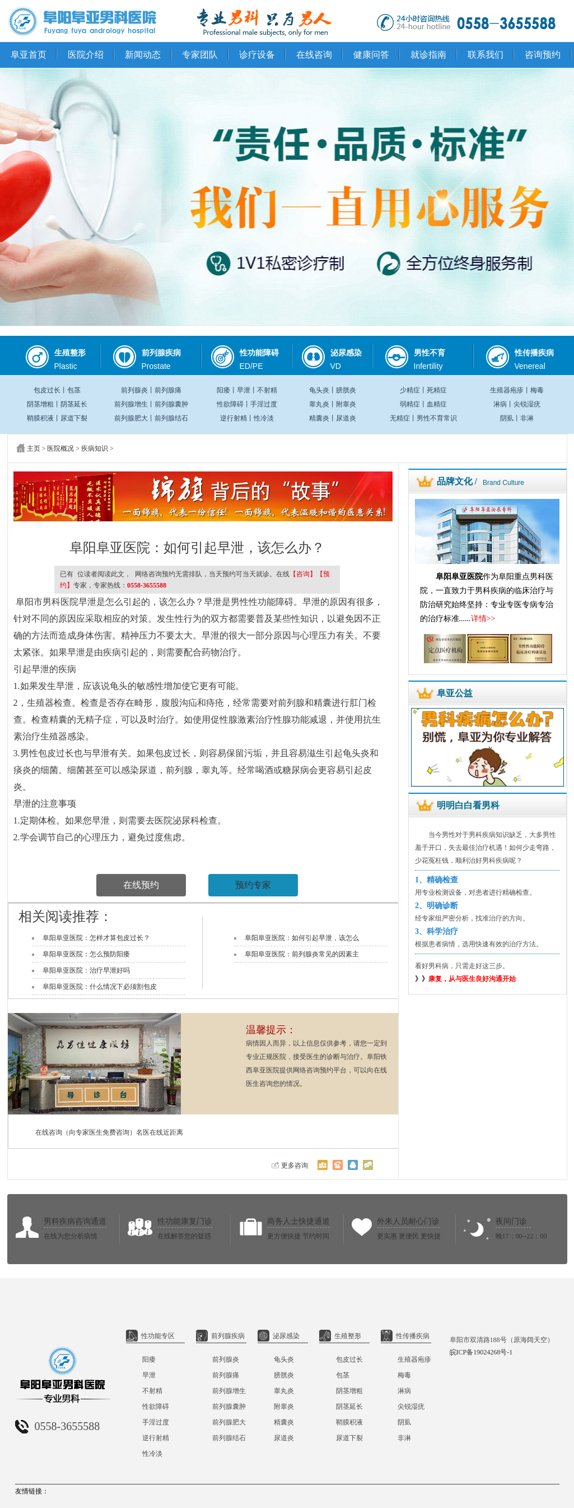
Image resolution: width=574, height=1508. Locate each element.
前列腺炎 (134, 390)
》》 (465, 979)
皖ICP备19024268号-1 (481, 1352)
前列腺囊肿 (171, 404)
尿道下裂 (73, 418)
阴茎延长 (73, 404)
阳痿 (223, 390)
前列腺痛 (168, 390)
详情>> (483, 618)
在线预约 (141, 885)
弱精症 (410, 404)
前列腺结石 (171, 418)
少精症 (410, 390)
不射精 (267, 390)
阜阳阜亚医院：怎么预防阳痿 (86, 954)
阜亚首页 (28, 54)
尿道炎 (346, 418)
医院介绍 (86, 54)
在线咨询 (314, 54)
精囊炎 (319, 418)
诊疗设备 (257, 54)
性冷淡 (264, 418)
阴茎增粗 (40, 404)
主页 (33, 448)
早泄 (243, 390)
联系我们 (485, 54)
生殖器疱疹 (507, 390)
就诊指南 (428, 54)
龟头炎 (319, 390)
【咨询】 (303, 574)
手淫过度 (263, 404)
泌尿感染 (279, 1335)
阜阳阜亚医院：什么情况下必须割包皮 (100, 987)
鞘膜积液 (40, 418)
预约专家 (253, 885)
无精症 (400, 418)
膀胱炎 (346, 390)
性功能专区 (150, 1335)
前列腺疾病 (220, 1335)
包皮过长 (47, 390)
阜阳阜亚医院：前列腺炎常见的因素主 (302, 954)
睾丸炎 (319, 404)
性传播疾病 (405, 1335)
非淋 (527, 418)
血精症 (437, 404)
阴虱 (507, 418)
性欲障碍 (230, 404)
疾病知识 (94, 448)
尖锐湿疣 (527, 404)
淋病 (500, 404)
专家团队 (200, 54)
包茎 (74, 390)
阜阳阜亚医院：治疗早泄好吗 (86, 970)
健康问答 (371, 54)
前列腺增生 (131, 404)
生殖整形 (340, 1335)
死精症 (437, 390)
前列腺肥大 (131, 418)
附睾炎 (346, 404)
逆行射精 (233, 418)
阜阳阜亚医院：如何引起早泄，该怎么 (302, 938)
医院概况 (60, 448)
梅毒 (537, 390)
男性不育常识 (437, 418)
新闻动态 (143, 54)
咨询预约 (543, 54)
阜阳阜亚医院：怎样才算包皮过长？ (96, 938)
